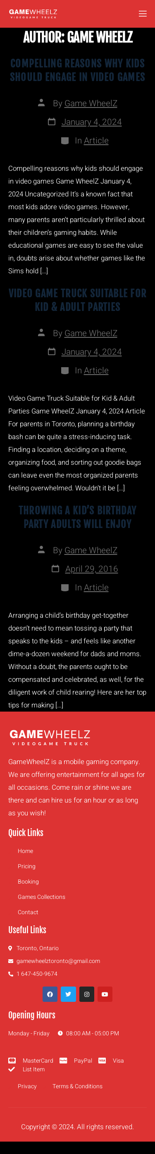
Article (96, 140)
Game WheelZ (90, 103)
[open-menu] (142, 14)
